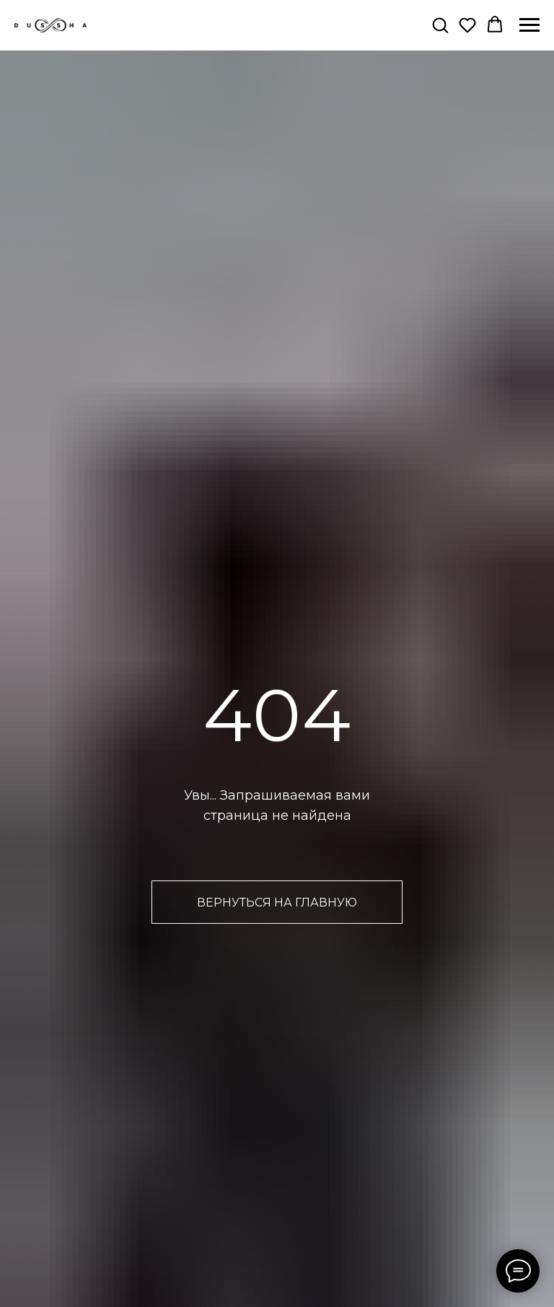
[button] (440, 24)
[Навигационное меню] (529, 25)
